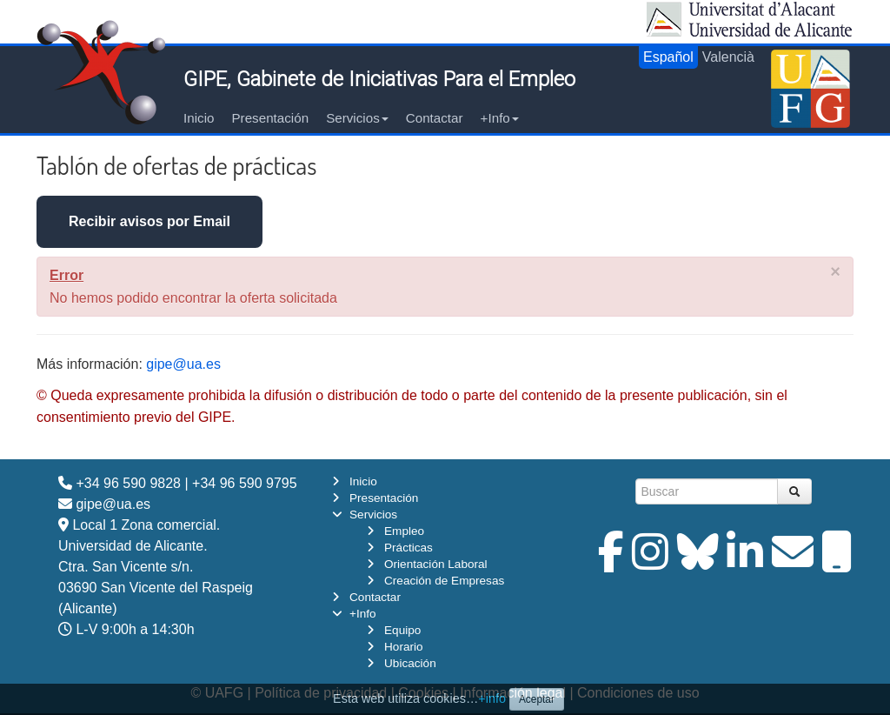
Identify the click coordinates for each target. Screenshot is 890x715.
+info (492, 698)
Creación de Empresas (444, 580)
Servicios (357, 117)
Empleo (404, 531)
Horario (403, 646)
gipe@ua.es (183, 364)
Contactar (434, 117)
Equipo (402, 630)
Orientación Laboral (436, 564)
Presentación (270, 117)
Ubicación (410, 663)
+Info (500, 117)
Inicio (198, 117)
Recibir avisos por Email (149, 221)
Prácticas (408, 547)
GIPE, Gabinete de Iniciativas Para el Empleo (379, 79)
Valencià (728, 57)
